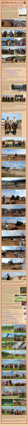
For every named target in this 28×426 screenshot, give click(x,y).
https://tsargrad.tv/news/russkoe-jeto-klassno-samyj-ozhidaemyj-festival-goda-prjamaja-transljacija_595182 (11, 314)
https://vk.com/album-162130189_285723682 (13, 318)
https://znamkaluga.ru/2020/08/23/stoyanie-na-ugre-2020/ (13, 72)
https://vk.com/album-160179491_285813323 (12, 319)
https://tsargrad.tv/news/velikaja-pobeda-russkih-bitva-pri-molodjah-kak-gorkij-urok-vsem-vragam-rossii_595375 (12, 316)
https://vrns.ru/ (3, 304)
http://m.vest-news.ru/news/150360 (5, 78)
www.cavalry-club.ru (16, 420)
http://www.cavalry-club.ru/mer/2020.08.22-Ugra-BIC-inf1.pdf (18, 80)
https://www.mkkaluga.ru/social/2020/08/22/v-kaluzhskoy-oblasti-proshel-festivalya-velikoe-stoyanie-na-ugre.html (12, 70)
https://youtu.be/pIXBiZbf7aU (6, 112)
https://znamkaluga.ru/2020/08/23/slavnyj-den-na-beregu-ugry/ (10, 71)
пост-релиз (4, 80)
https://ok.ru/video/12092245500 (16, 321)
